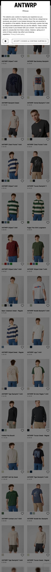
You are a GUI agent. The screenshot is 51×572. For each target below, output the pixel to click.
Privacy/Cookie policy (18, 34)
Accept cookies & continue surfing (30, 41)
